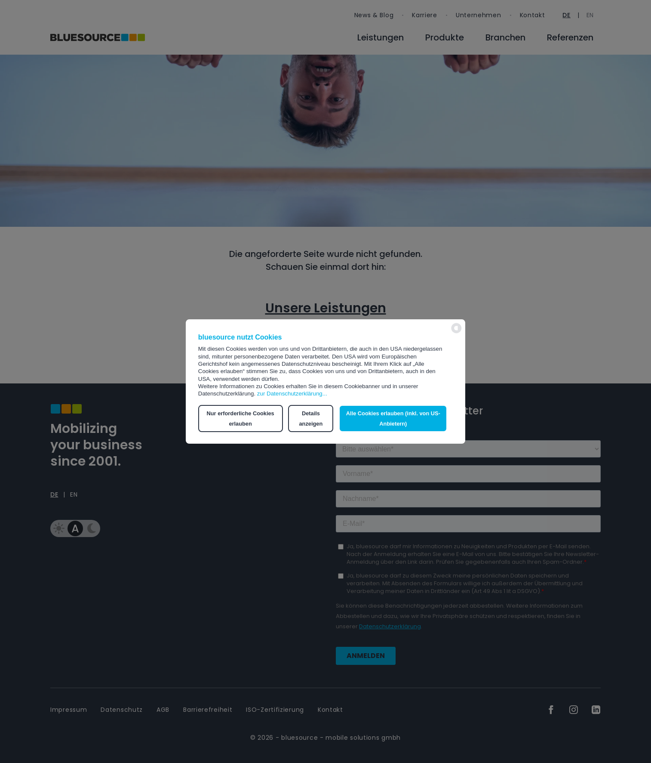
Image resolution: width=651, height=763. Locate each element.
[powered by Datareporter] (456, 332)
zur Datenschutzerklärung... (292, 393)
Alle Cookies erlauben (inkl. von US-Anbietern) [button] (393, 418)
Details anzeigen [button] (310, 418)
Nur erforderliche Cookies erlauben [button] (240, 418)
